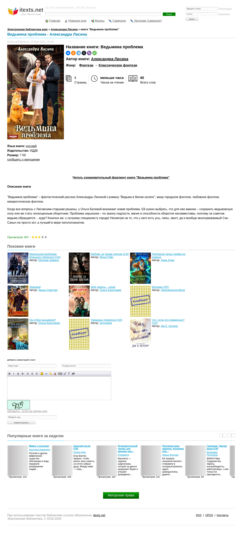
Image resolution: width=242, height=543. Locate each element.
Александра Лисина (109, 59)
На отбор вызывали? (42, 319)
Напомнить (224, 14)
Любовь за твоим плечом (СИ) (110, 254)
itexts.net (99, 515)
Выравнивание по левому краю (28, 373)
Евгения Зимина (48, 260)
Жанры (100, 20)
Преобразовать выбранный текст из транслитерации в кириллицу (69, 373)
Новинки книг (77, 20)
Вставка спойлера (73, 373)
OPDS (209, 515)
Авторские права (121, 495)
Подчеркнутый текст (18, 373)
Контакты (222, 515)
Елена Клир (79, 452)
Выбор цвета (55, 373)
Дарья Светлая (47, 290)
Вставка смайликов (42, 373)
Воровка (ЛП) (160, 287)
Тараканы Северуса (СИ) (106, 319)
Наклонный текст (14, 373)
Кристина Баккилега (39, 449)
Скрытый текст (60, 373)
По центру (32, 373)
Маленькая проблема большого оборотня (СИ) (44, 256)
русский (31, 146)
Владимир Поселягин (212, 453)
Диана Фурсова (170, 455)
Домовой (34, 287)
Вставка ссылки (46, 373)
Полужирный (9, 373)
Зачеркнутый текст (22, 373)
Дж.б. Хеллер (169, 326)
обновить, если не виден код (27, 411)
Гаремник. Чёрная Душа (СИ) (217, 447)
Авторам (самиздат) (148, 20)
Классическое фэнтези (118, 65)
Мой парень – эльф (103, 287)
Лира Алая (167, 260)
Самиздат (119, 20)
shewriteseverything (173, 290)
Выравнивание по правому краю (36, 373)
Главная (54, 20)
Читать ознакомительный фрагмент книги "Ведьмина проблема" (121, 177)
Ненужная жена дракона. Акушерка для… (173, 449)
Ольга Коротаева (110, 290)
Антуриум (106, 323)
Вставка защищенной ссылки (50, 373)
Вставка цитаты (64, 373)
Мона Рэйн (106, 257)
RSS (199, 515)
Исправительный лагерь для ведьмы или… (127, 449)
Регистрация (225, 8)
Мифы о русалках (39, 446)
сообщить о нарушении (23, 159)
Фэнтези (86, 65)
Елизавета (123, 455)
